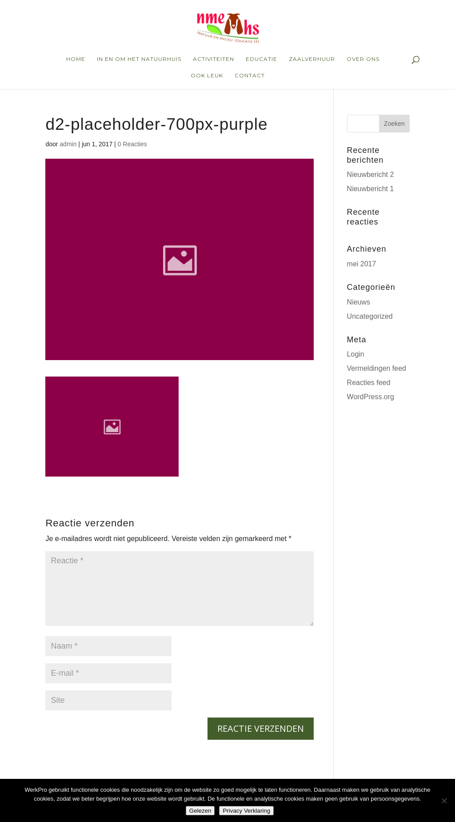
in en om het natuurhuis (139, 59)
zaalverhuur (312, 59)
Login (355, 354)
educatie (261, 59)
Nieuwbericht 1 (370, 188)
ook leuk (207, 75)
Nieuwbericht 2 (370, 174)
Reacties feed (369, 382)
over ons (363, 59)
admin (68, 144)
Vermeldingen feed (376, 368)
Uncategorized (370, 316)
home (75, 59)
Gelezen (200, 810)
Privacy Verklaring (246, 810)
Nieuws (358, 302)
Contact (250, 75)
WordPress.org (370, 397)
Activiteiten (213, 59)
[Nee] (443, 800)
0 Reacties (132, 144)
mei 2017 (361, 264)
